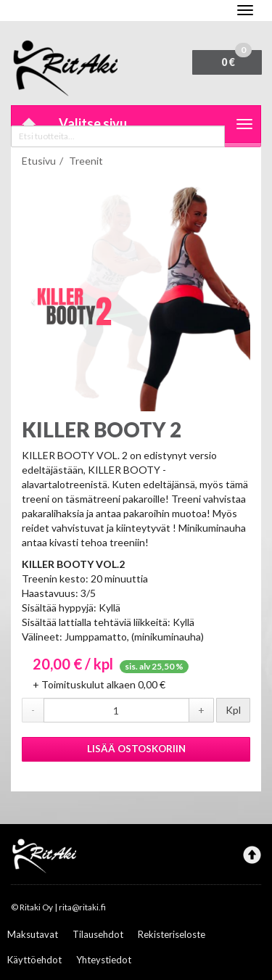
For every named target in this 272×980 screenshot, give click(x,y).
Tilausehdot (98, 934)
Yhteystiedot (103, 959)
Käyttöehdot (34, 959)
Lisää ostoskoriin (136, 748)
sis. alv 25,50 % (154, 666)
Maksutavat (32, 934)
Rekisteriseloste (171, 934)
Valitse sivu (93, 123)
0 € (236, 59)
